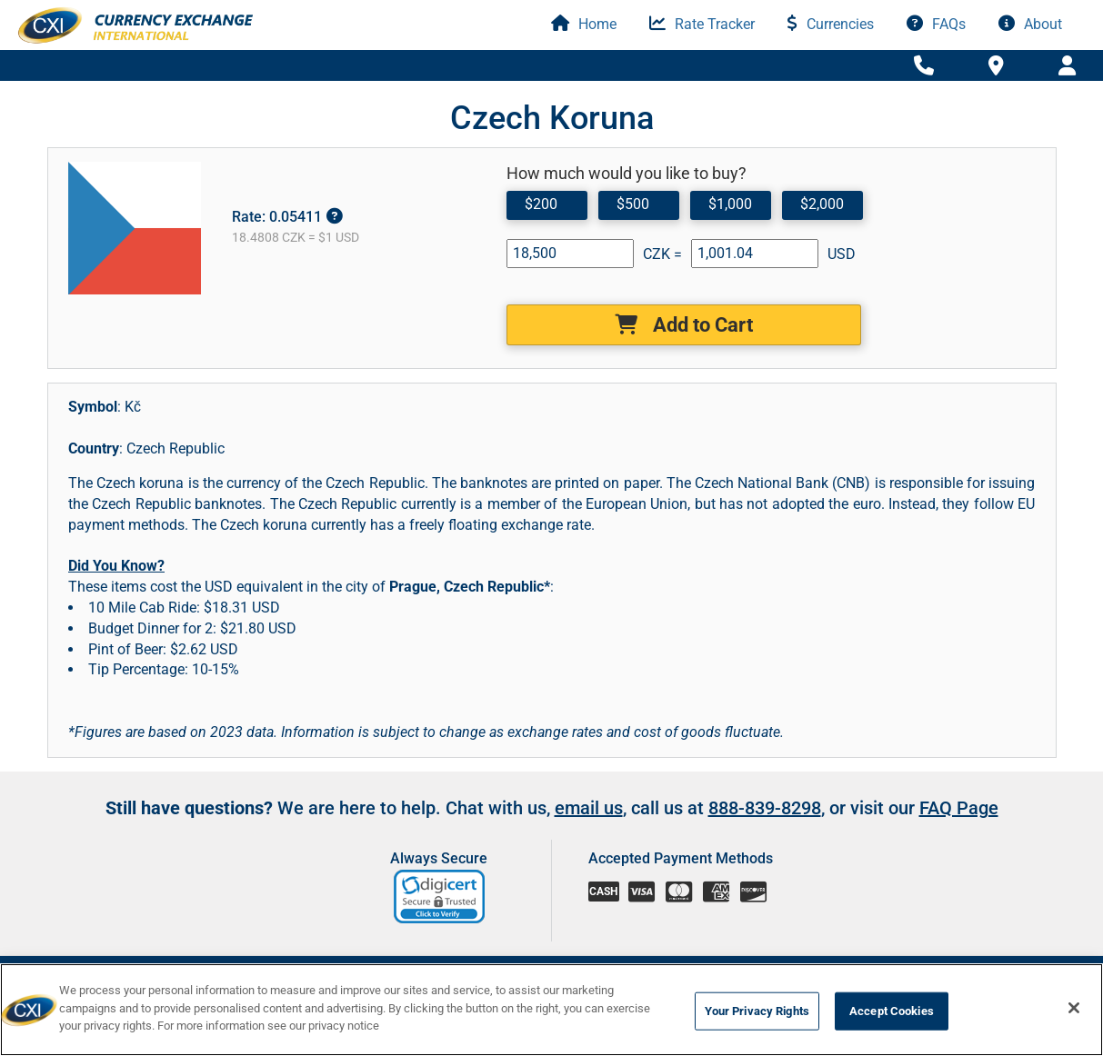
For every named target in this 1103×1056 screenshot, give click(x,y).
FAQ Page (958, 808)
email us (589, 808)
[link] (440, 896)
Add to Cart (684, 325)
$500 (633, 204)
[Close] (1074, 1008)
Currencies (830, 24)
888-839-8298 (764, 808)
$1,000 (730, 204)
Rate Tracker (702, 24)
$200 (541, 204)
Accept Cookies (891, 1011)
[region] (551, 1009)
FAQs (936, 24)
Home (584, 24)
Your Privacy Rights (757, 1011)
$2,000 (822, 204)
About (1030, 24)
